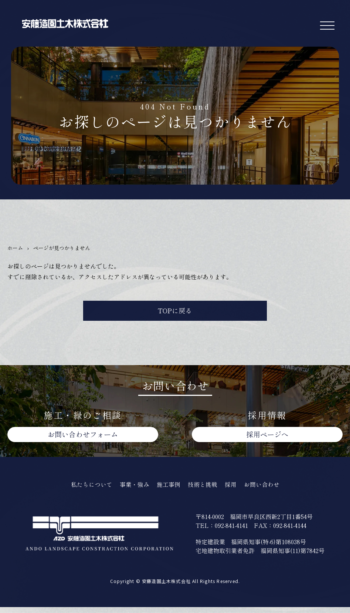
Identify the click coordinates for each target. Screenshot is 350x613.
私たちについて (87, 489)
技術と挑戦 (204, 489)
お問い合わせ (82, 439)
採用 (233, 489)
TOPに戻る (175, 312)
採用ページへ (267, 439)
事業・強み (132, 489)
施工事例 (168, 489)
